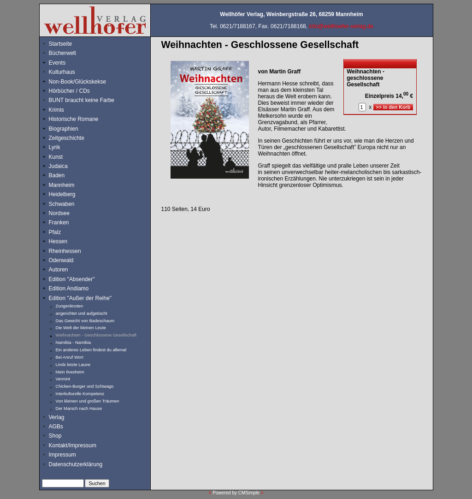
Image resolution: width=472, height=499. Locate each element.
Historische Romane (74, 119)
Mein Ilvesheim (70, 372)
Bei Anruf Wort (69, 357)
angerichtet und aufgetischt (81, 313)
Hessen (58, 241)
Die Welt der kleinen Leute (81, 327)
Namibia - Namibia (73, 342)
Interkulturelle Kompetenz (80, 393)
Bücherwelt (62, 53)
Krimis (56, 110)
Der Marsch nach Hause (79, 408)
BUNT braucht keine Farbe (82, 100)
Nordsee (59, 213)
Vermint (63, 379)
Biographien (63, 129)
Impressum (62, 454)
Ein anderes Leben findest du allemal (91, 350)
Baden (57, 175)
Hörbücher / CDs (69, 91)
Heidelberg (62, 194)
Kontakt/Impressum (72, 445)
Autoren (58, 269)
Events (67, 63)
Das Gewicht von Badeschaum (85, 321)
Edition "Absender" (72, 279)
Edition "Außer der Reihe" (80, 298)
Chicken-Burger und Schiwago (85, 386)
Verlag (57, 417)
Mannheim (62, 185)
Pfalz (55, 232)
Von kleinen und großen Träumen (87, 401)
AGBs (56, 426)
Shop (55, 436)
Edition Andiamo (69, 288)
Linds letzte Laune (73, 364)
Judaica (58, 166)
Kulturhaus (69, 72)
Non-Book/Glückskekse (78, 81)
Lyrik (54, 147)
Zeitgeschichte (66, 138)
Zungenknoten (69, 306)
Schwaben (62, 204)
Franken (59, 222)
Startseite (60, 44)
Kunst (56, 157)
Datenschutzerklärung (76, 464)
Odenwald (61, 260)
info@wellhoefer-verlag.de (341, 26)
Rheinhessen (65, 251)
